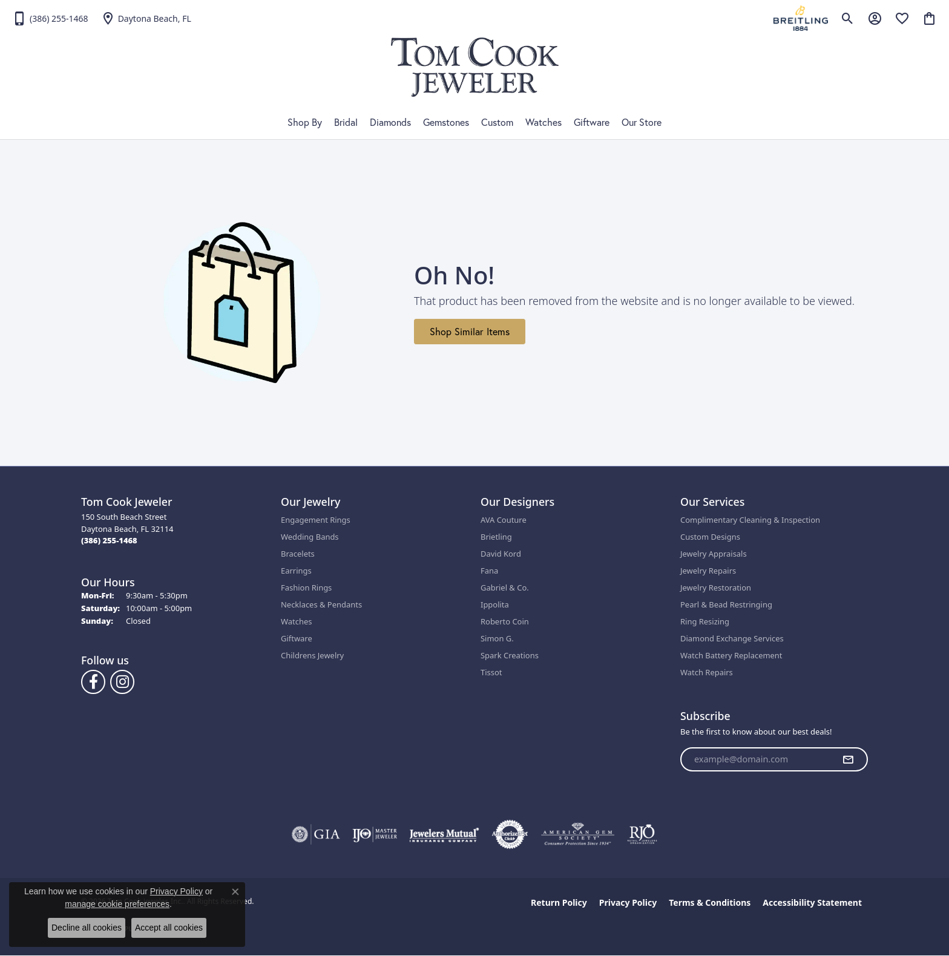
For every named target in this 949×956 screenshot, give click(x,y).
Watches (543, 122)
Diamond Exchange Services (732, 638)
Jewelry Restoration (715, 587)
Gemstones (446, 122)
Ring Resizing (704, 621)
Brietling (496, 536)
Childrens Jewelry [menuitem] (312, 655)
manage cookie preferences (117, 904)
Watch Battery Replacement (731, 655)
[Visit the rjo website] (642, 834)
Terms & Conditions (709, 902)
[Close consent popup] (235, 891)
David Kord (501, 553)
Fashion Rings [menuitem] (306, 587)
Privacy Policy (628, 902)
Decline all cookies (86, 927)
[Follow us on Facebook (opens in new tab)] (93, 682)
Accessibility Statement (812, 902)
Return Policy (559, 902)
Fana (489, 570)
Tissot (491, 672)
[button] (847, 18)
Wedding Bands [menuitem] (310, 536)
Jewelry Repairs (708, 570)
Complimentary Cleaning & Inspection (750, 519)
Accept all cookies (169, 927)
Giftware (591, 122)
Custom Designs (710, 536)
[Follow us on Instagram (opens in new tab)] (122, 682)
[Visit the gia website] (316, 834)
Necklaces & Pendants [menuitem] (321, 604)
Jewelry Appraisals (713, 553)
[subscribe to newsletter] (848, 759)
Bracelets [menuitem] (298, 553)
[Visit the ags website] (577, 834)
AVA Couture (504, 519)
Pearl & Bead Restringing (726, 604)
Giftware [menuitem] (296, 638)
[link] (50, 18)
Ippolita (495, 604)
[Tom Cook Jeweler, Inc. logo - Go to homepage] (475, 67)
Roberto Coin (505, 621)
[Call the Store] (109, 540)
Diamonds (390, 122)
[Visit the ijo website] (375, 834)
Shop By (304, 122)
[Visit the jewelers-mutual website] (444, 834)
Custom (497, 122)
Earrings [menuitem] (296, 570)
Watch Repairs (706, 672)
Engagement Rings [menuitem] (315, 519)
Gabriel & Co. (505, 587)
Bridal (346, 122)
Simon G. (497, 638)
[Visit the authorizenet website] (510, 834)
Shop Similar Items (470, 332)
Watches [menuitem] (296, 621)
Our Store (642, 122)
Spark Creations (510, 655)
